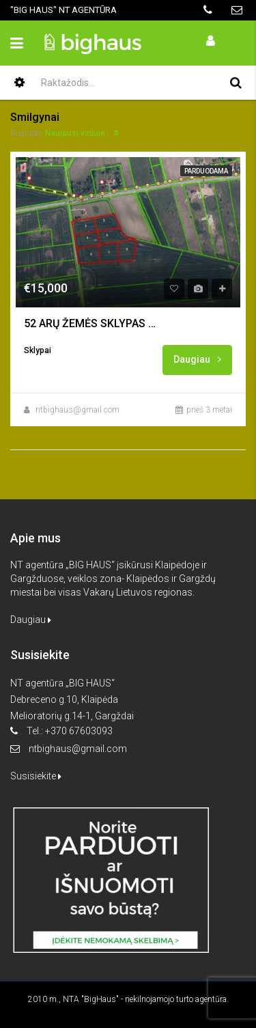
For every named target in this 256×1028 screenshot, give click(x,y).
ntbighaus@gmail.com (77, 410)
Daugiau (197, 359)
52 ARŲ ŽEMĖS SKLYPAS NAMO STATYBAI (92, 324)
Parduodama (206, 171)
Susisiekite (35, 775)
